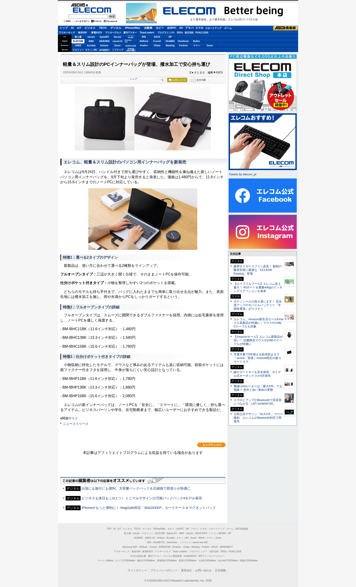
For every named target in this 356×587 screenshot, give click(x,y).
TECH (102, 28)
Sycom (117, 37)
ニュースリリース (75, 424)
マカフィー (78, 50)
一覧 (161, 80)
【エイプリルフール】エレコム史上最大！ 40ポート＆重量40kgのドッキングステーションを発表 (258, 287)
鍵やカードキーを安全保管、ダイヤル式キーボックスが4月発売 (257, 373)
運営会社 (186, 570)
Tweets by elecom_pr (243, 174)
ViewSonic (183, 41)
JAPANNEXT (104, 50)
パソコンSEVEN (131, 36)
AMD (91, 41)
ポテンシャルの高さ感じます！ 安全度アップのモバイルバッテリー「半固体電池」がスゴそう (258, 305)
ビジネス (89, 28)
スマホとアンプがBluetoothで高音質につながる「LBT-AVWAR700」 (258, 401)
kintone (104, 45)
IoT (79, 28)
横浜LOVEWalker (146, 560)
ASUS (157, 37)
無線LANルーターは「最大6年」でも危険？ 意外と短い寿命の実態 (258, 387)
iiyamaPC (104, 37)
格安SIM (82, 32)
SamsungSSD (128, 41)
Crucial (157, 41)
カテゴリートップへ (211, 445)
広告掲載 (220, 570)
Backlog (170, 45)
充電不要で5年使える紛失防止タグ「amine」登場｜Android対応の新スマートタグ (257, 358)
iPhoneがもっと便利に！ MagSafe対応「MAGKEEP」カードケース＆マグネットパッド (149, 508)
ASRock (143, 41)
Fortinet (183, 45)
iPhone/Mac (132, 28)
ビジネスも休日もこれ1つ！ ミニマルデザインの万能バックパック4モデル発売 (142, 498)
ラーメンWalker (105, 560)
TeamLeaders (147, 32)
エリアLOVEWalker (125, 560)
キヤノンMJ (91, 50)
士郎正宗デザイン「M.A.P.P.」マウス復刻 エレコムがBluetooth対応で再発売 (258, 417)
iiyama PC (172, 533)
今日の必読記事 (138, 556)
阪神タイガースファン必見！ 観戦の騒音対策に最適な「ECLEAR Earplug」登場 (258, 270)
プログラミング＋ (198, 551)
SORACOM (165, 547)
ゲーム (228, 28)
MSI (144, 37)
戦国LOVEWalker (248, 560)
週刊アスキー (130, 32)
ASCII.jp (92, 5)
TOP (109, 529)
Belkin (196, 41)
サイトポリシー (137, 570)
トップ (63, 28)
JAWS (78, 45)
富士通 (78, 37)
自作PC (171, 28)
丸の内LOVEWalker (228, 560)
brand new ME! (200, 542)
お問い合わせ (203, 570)
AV (181, 28)
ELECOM (92, 10)
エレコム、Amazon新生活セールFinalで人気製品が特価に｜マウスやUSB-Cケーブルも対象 (258, 322)
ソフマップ (117, 50)
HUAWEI (170, 41)
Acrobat (91, 45)
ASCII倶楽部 (285, 28)
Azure (117, 45)
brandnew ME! (131, 50)
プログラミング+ (166, 32)
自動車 (148, 28)
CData (157, 45)
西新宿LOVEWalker (167, 560)
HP (170, 37)
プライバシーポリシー (164, 570)
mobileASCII (190, 556)
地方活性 (189, 32)
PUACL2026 (201, 32)
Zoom (210, 45)
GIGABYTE (117, 41)
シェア (133, 78)
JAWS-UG (150, 538)
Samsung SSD (129, 547)
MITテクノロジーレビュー (211, 556)
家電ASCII (96, 32)
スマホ (199, 28)
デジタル (115, 28)
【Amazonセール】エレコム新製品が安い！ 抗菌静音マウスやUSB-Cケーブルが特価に (258, 340)
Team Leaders (180, 551)
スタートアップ (213, 28)
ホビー (160, 28)
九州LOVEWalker (207, 560)
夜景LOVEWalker (187, 560)
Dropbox (144, 45)
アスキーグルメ (113, 32)
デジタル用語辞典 (173, 556)
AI (72, 28)
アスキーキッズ (67, 32)
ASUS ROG (104, 41)
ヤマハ (196, 45)
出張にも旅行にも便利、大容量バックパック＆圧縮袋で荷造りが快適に (136, 488)
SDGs (180, 32)
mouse (91, 37)
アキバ (189, 28)
